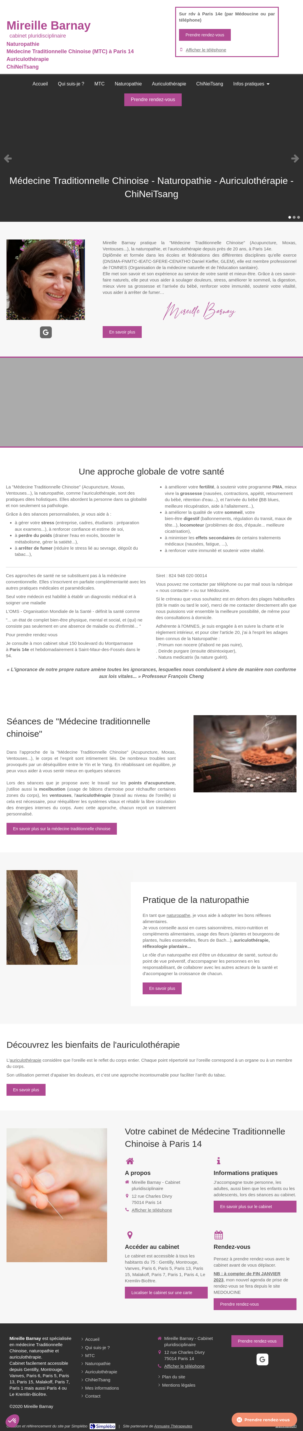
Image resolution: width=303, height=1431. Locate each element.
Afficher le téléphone (206, 49)
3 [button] (298, 217)
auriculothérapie (25, 1060)
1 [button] (289, 217)
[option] (151, 158)
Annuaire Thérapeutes (173, 1426)
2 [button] (294, 217)
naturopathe (178, 915)
